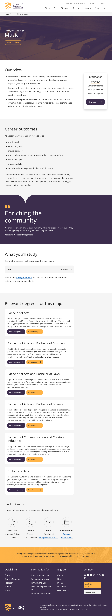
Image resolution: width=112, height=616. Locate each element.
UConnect (102, 4)
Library (69, 4)
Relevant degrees (95, 93)
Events (60, 582)
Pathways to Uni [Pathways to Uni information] (38, 582)
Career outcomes (95, 85)
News (59, 579)
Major (19, 14)
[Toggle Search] (104, 8)
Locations (61, 586)
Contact (92, 4)
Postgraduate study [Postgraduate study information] (40, 579)
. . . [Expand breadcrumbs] (13, 14)
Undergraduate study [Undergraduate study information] (41, 575)
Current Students (61, 8)
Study (47, 8)
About (97, 8)
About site (84, 610)
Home (7, 14)
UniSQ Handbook (24, 277)
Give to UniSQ (63, 590)
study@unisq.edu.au (48, 537)
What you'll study (95, 89)
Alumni (88, 8)
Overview (95, 81)
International (80, 4)
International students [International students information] (41, 593)
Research (77, 8)
